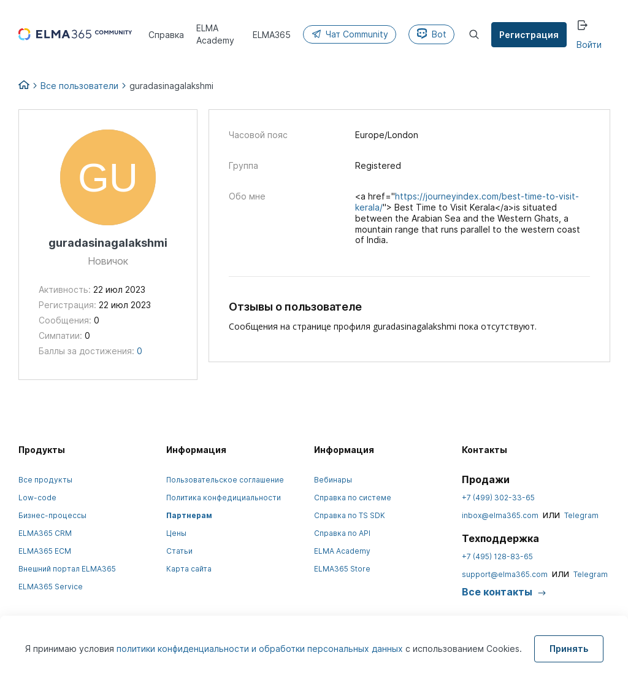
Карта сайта (189, 568)
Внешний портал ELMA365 (67, 568)
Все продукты (45, 479)
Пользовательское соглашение (225, 479)
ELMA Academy (342, 551)
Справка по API (342, 533)
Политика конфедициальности (223, 497)
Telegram (581, 515)
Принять (569, 648)
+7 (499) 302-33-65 (498, 497)
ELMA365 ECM (44, 551)
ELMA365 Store (342, 568)
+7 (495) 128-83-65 (497, 556)
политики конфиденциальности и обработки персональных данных (261, 648)
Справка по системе (352, 497)
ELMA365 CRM (45, 533)
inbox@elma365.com (500, 515)
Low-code (37, 497)
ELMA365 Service (50, 586)
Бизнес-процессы (52, 515)
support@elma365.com (505, 574)
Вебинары (333, 479)
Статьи (179, 551)
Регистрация (529, 34)
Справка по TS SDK (349, 515)
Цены (176, 533)
